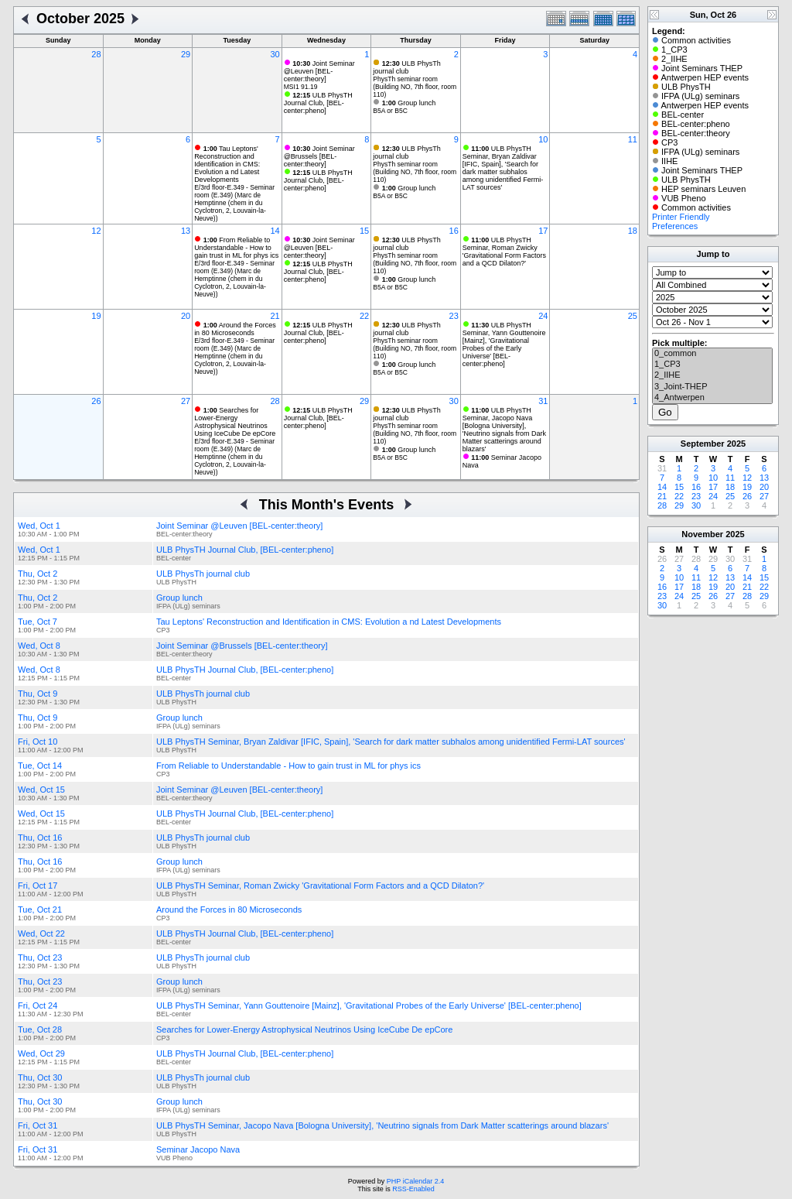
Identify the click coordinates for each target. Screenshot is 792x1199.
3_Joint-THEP (712, 387)
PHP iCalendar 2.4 (415, 1181)
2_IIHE (712, 375)
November (702, 534)
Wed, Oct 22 (41, 933)
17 (543, 230)
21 (274, 315)
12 (96, 230)
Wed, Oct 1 (39, 525)
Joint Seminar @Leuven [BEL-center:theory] (319, 71)
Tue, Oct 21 (40, 909)
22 (364, 315)
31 (543, 401)
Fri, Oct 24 (37, 1005)
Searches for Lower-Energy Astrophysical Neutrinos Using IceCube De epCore (234, 421)
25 (632, 315)
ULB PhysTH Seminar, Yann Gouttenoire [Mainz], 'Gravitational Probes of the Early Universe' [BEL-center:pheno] (504, 344)
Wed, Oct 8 (39, 645)
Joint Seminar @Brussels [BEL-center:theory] (319, 156)
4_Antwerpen (712, 397)
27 (185, 401)
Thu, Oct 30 (40, 1077)
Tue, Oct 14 (40, 765)
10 (543, 139)
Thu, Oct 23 (40, 957)
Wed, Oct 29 (41, 1053)
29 (185, 54)
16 (454, 230)
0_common (712, 353)
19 (96, 315)
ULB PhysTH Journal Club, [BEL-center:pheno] (318, 103)
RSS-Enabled (413, 1189)
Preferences (675, 226)
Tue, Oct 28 (40, 1029)
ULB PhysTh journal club (407, 67)
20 (185, 315)
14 (274, 230)
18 (632, 230)
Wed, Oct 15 (41, 789)
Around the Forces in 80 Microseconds (235, 329)
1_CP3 (712, 364)
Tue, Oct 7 (37, 621)
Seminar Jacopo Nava (198, 1149)
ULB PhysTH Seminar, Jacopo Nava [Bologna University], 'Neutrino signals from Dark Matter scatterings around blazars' (504, 429)
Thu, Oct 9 (37, 693)
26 (96, 401)
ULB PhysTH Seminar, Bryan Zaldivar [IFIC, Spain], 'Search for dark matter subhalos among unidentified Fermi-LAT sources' (503, 168)
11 (632, 139)
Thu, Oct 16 (40, 837)
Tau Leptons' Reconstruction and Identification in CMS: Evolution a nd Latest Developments (227, 164)
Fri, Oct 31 (37, 1125)
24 (543, 315)
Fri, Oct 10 (37, 741)
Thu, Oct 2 (37, 573)
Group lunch (409, 103)
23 (454, 315)
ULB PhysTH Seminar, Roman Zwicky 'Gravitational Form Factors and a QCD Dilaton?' (504, 251)
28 (96, 54)
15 (364, 230)
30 (274, 54)
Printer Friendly (681, 216)
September (703, 443)
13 (185, 230)
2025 (736, 443)
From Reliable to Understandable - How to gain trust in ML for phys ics (236, 247)
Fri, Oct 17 (37, 885)
